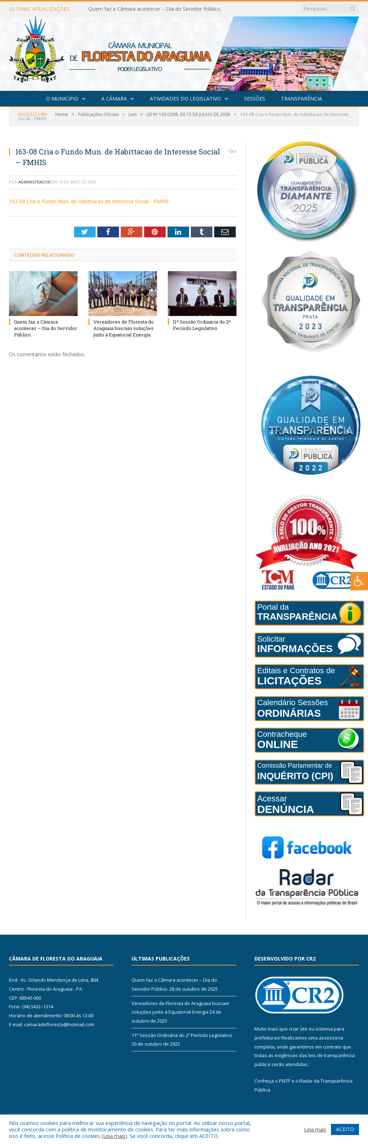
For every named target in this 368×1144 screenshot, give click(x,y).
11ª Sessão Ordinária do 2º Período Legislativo (202, 324)
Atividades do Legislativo (185, 98)
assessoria (331, 1037)
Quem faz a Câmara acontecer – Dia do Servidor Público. (154, 9)
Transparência (301, 98)
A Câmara (114, 98)
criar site (298, 1029)
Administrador (34, 182)
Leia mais (114, 1135)
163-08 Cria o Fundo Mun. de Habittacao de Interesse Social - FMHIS (89, 201)
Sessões (254, 98)
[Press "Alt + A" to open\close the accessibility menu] (359, 581)
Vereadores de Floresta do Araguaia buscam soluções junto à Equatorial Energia (123, 328)
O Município (62, 98)
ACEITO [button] (345, 1129)
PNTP (284, 1081)
